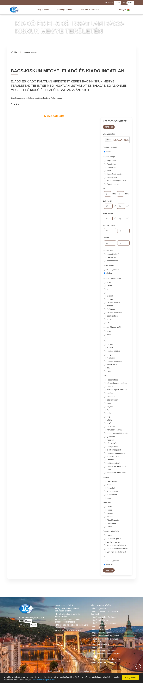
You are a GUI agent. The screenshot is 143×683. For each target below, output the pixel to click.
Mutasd (117, 3)
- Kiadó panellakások (100, 644)
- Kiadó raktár (97, 647)
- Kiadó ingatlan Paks (100, 626)
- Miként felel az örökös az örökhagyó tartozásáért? (71, 626)
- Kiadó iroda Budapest (101, 632)
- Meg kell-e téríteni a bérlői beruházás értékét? (67, 609)
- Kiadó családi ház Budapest (103, 617)
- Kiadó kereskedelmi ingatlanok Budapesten (105, 640)
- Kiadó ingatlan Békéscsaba (103, 623)
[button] (43, 9)
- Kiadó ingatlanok (99, 608)
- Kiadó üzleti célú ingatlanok (103, 662)
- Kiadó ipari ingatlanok (101, 629)
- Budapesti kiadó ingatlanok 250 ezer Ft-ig (105, 655)
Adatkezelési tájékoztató (71, 679)
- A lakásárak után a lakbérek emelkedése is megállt (67, 620)
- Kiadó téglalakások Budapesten (105, 659)
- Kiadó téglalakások (100, 620)
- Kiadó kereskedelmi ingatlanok (105, 636)
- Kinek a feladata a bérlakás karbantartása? (67, 615)
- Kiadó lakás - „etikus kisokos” (68, 630)
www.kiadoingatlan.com (31, 617)
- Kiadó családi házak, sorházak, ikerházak (105, 612)
